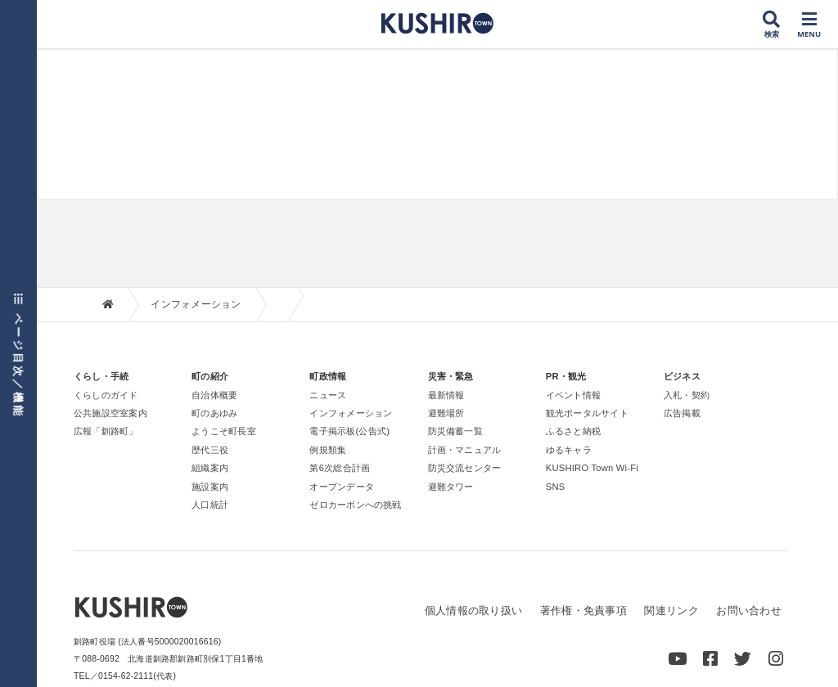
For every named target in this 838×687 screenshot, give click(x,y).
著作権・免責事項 (583, 610)
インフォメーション (196, 304)
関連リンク (671, 610)
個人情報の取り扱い (473, 610)
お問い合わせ (749, 610)
